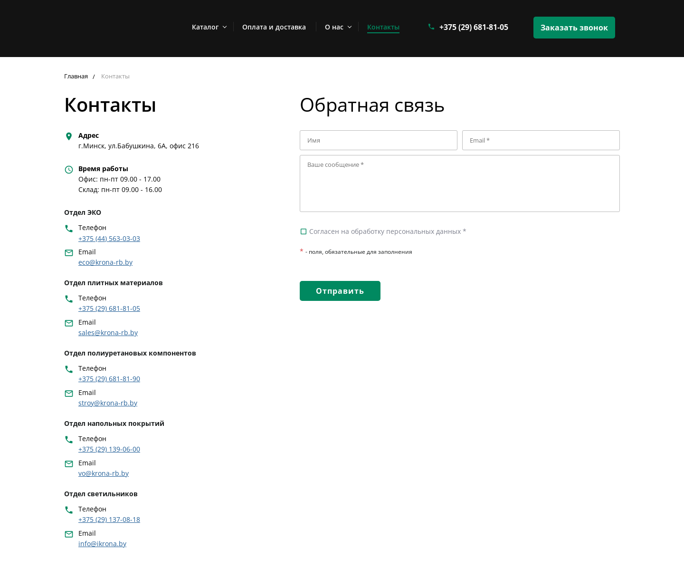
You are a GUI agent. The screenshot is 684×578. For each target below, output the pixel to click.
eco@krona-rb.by (105, 262)
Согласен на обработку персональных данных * (383, 231)
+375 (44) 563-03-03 (109, 238)
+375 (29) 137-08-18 (109, 519)
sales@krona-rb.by (108, 332)
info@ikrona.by (102, 543)
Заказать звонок (574, 27)
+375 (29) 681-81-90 (109, 378)
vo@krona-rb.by (103, 473)
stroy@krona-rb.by (107, 402)
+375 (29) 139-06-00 (109, 448)
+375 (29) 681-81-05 (473, 27)
